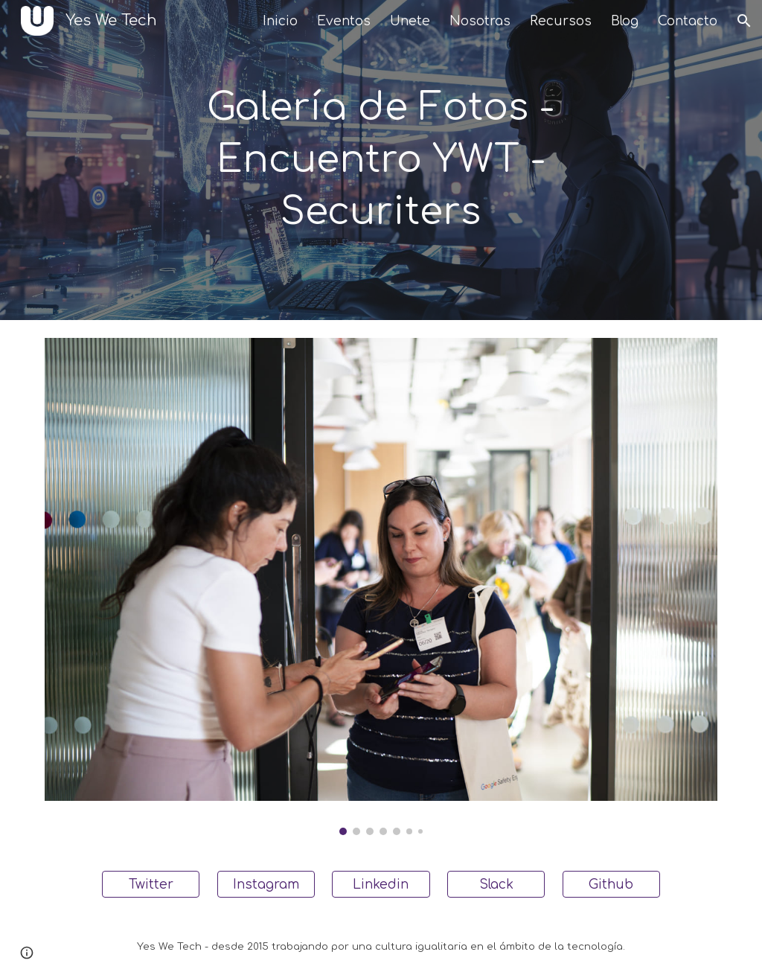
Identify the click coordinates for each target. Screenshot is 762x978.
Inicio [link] (280, 21)
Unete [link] (410, 21)
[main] (380, 160)
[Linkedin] (381, 884)
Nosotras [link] (479, 21)
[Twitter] (151, 884)
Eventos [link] (344, 21)
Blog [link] (624, 21)
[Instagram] (266, 884)
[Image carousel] (381, 586)
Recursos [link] (561, 21)
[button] (744, 21)
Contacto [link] (687, 21)
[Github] (611, 884)
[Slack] (496, 884)
